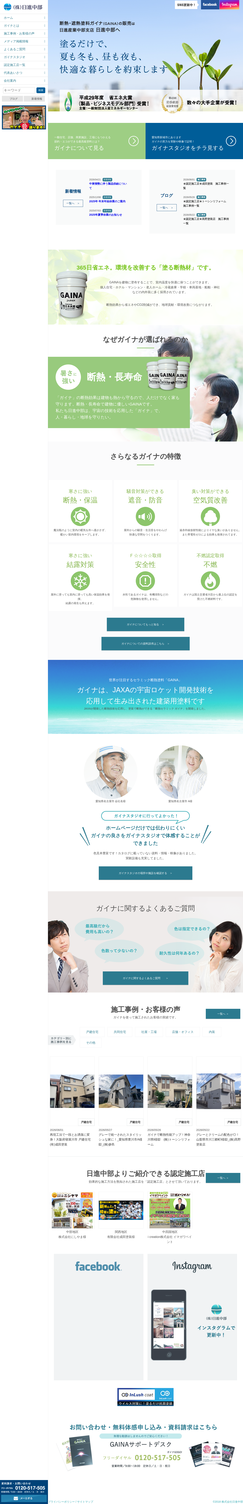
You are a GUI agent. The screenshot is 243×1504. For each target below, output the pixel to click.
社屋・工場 (149, 1032)
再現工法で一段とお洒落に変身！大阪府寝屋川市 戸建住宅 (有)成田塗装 (70, 1139)
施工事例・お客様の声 (19, 33)
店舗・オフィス (183, 1032)
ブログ (14, 98)
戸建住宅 (92, 1032)
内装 (212, 1032)
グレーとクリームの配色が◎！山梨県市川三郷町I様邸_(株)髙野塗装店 (218, 1139)
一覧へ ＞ (73, 203)
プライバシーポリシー (61, 1501)
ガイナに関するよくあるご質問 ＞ (145, 978)
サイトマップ (85, 1501)
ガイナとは (11, 25)
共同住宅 (120, 1032)
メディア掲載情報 (16, 41)
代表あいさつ (13, 72)
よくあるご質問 (14, 49)
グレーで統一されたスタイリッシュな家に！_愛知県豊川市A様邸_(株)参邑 (120, 1139)
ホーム (8, 17)
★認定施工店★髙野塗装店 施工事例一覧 (206, 221)
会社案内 (10, 80)
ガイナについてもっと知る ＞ (145, 624)
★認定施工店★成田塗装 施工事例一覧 (206, 185)
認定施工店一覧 (14, 65)
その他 (90, 1042)
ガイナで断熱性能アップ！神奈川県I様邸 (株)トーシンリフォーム (168, 1139)
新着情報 (36, 98)
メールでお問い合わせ (190, 1483)
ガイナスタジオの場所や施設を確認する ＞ (145, 873)
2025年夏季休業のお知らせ (105, 214)
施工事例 (201, 179)
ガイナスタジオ (14, 57)
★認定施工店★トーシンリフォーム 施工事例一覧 (206, 203)
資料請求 (101, 1483)
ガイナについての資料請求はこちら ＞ (145, 643)
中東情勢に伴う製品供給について (108, 185)
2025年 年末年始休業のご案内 (107, 201)
